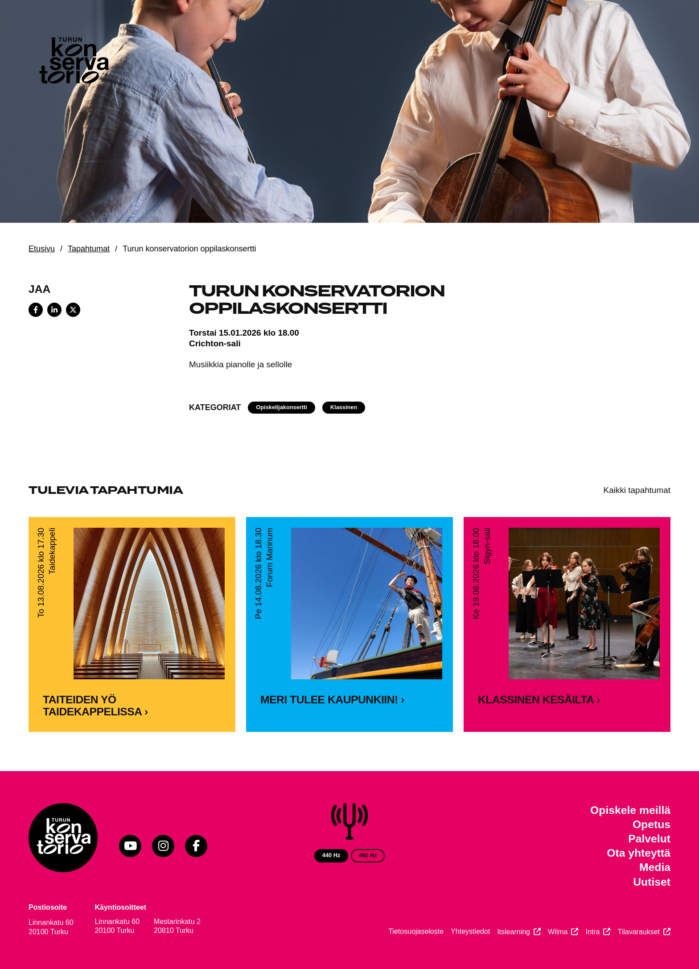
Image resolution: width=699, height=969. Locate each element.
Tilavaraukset (638, 932)
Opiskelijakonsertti (281, 407)
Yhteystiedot (470, 931)
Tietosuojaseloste (416, 931)
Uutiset (651, 882)
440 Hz (331, 855)
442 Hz (368, 855)
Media (654, 867)
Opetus (651, 824)
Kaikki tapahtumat (637, 490)
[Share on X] (73, 310)
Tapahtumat (89, 248)
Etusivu (42, 248)
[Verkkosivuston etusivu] (73, 62)
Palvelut (649, 839)
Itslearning (513, 932)
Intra (592, 932)
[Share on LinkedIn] (54, 310)
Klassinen (343, 407)
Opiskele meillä (630, 810)
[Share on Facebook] (36, 310)
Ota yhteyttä (638, 853)
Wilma (557, 932)
